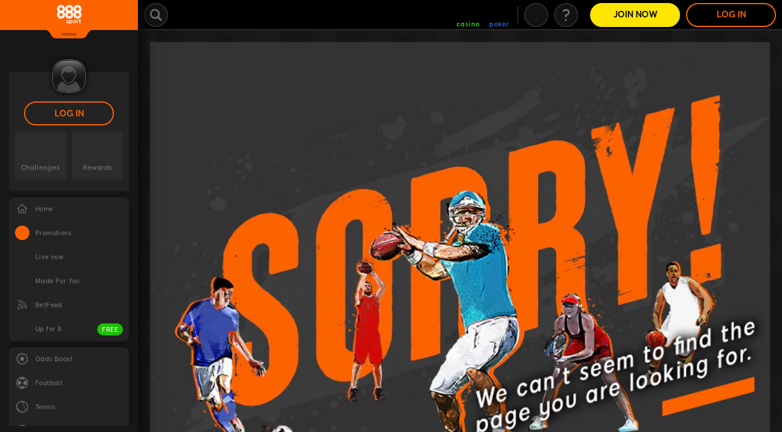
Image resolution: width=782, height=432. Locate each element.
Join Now (635, 15)
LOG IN (69, 114)
